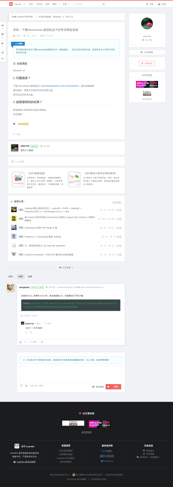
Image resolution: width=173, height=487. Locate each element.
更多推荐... (118, 202)
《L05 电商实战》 (37, 173)
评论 (34, 316)
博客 (21, 210)
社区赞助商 (86, 413)
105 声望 (45, 146)
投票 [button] (30, 276)
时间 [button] (21, 276)
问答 (16, 36)
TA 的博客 (146, 52)
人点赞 (17, 161)
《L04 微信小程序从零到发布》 (100, 173)
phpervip (25, 146)
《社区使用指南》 (66, 450)
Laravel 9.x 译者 (37, 287)
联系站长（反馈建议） (149, 457)
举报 (33, 342)
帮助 (41, 386)
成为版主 (149, 450)
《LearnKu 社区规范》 (65, 458)
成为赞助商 (147, 99)
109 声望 (50, 287)
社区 (31, 4)
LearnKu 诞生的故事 (26, 462)
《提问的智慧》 (66, 462)
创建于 (46, 36)
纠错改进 (146, 63)
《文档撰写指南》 (66, 454)
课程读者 (34, 146)
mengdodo (24, 287)
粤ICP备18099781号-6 (59, 475)
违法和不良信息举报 (114, 475)
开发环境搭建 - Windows (50, 17)
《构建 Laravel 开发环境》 (22, 17)
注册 (162, 3)
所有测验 (149, 454)
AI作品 (39, 4)
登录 (150, 3)
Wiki (47, 4)
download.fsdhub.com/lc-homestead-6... (61, 86)
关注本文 (100, 387)
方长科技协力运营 (98, 479)
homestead (23, 124)
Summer (72, 479)
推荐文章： (18, 201)
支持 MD (34, 386)
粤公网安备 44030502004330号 (87, 475)
